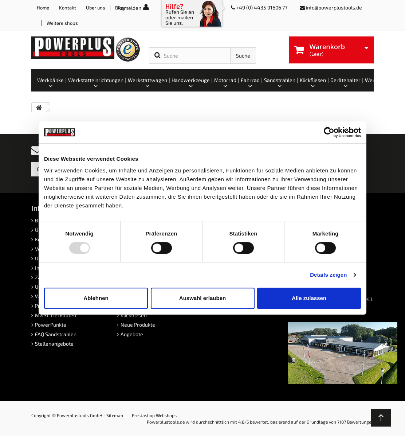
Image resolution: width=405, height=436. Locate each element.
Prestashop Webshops (154, 415)
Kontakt (67, 8)
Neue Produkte (138, 325)
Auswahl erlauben (202, 298)
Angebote (132, 334)
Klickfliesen (134, 315)
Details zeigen (328, 275)
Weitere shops (62, 23)
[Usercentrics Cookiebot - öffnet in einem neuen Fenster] (329, 132)
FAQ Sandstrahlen (55, 334)
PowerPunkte (50, 325)
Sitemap (114, 415)
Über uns (95, 8)
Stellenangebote (54, 343)
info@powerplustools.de (334, 7)
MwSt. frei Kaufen (55, 315)
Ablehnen (95, 298)
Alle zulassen (309, 298)
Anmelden (129, 8)
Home (43, 8)
